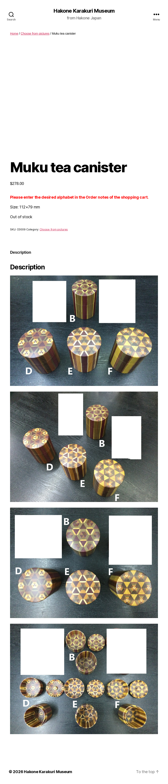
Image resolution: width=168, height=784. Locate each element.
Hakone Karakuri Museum (84, 11)
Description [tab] (20, 252)
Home (14, 33)
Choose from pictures (35, 33)
